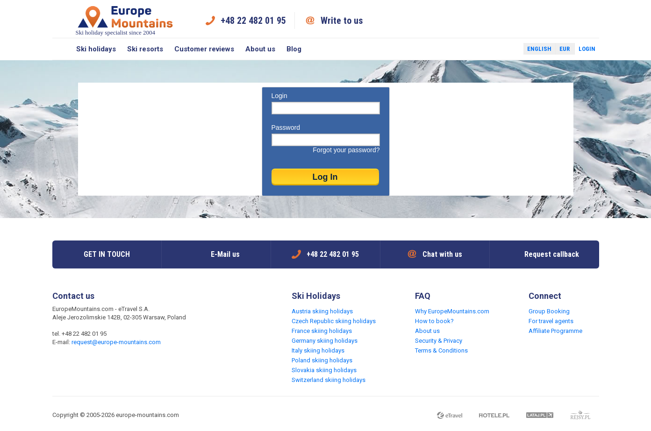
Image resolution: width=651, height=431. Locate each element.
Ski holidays (96, 49)
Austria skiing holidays (322, 311)
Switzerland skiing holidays (328, 379)
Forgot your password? (346, 150)
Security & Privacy (438, 340)
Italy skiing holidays (318, 350)
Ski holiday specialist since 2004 (125, 20)
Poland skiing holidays (322, 360)
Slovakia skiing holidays (324, 370)
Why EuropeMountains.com (452, 311)
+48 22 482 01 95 (253, 20)
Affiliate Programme (555, 330)
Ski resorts (145, 49)
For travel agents (551, 321)
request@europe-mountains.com (116, 342)
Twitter (507, 49)
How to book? (434, 321)
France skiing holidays (322, 330)
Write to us (342, 20)
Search (61, 49)
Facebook (494, 49)
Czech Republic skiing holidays (334, 321)
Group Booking (549, 311)
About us (260, 49)
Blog (293, 49)
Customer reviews (204, 49)
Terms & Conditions (441, 350)
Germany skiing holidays (325, 340)
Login (587, 48)
